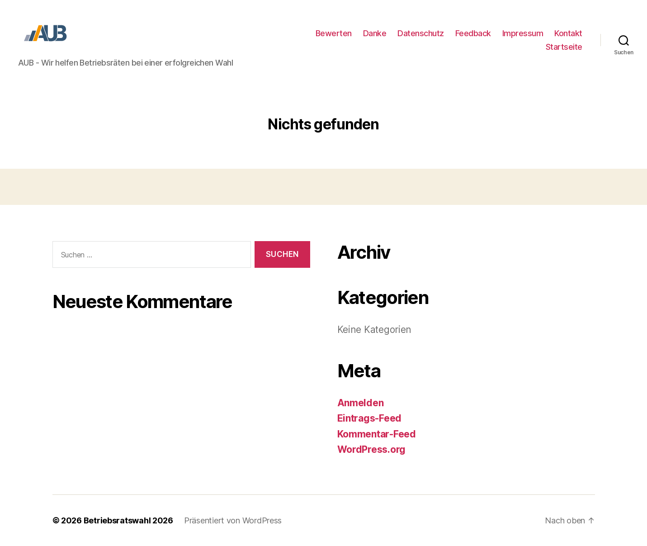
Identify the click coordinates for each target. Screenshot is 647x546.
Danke (375, 33)
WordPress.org (371, 449)
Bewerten (334, 33)
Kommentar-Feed (376, 434)
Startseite (564, 47)
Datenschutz (420, 33)
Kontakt (568, 33)
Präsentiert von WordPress (233, 520)
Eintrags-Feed (369, 418)
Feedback (473, 33)
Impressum (522, 33)
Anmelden (360, 402)
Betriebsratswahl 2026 (128, 520)
